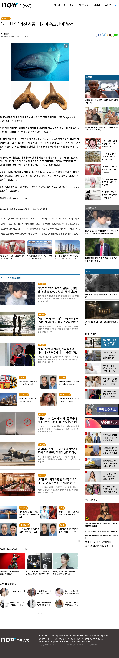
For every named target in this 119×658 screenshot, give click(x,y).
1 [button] (38, 613)
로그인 (41, 636)
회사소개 (47, 636)
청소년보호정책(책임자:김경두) (79, 636)
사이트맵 (105, 636)
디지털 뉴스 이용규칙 (96, 636)
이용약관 (54, 636)
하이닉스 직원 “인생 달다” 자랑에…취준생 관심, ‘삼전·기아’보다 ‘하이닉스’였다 (65, 574)
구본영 (3, 34)
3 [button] (41, 613)
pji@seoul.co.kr (20, 198)
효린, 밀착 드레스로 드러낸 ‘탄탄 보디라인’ (72, 603)
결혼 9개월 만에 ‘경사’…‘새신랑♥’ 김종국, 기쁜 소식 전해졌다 (72, 593)
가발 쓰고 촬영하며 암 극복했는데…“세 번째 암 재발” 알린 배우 (17, 604)
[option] (38, 564)
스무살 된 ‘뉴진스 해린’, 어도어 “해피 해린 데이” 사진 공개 (44, 593)
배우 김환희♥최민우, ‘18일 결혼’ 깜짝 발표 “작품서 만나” (44, 604)
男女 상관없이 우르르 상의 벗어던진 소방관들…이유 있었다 (38, 573)
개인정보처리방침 (63, 636)
